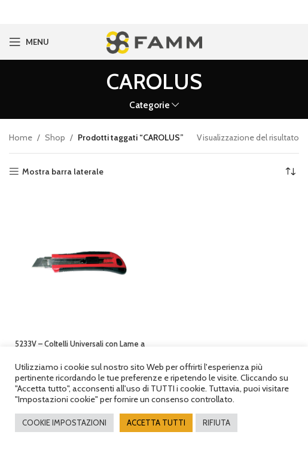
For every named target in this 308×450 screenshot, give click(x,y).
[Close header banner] (293, 12)
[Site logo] (154, 40)
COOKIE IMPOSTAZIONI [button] (64, 422)
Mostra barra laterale (62, 171)
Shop (55, 136)
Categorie (149, 104)
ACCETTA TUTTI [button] (156, 422)
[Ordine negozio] (290, 171)
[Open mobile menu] (29, 42)
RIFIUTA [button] (216, 422)
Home (20, 136)
